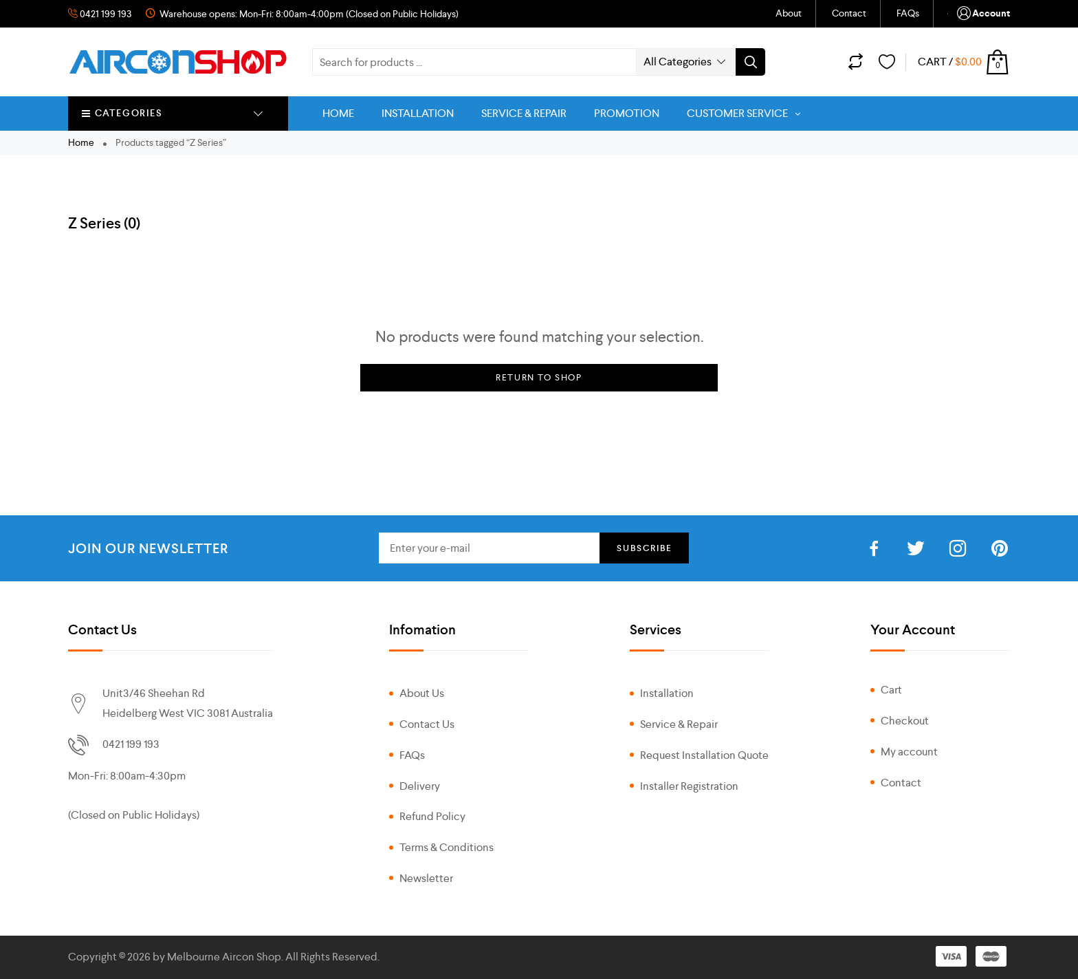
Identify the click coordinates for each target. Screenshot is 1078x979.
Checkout (905, 720)
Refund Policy (432, 816)
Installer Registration (689, 786)
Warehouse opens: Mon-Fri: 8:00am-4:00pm (250, 14)
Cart (891, 689)
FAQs (907, 13)
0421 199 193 (106, 14)
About (789, 13)
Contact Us (426, 724)
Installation (667, 693)
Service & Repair (679, 724)
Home (81, 142)
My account (909, 751)
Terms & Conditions (446, 847)
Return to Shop (539, 377)
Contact (849, 13)
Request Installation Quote (704, 755)
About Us (421, 693)
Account (982, 14)
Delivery (419, 786)
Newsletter (426, 878)
